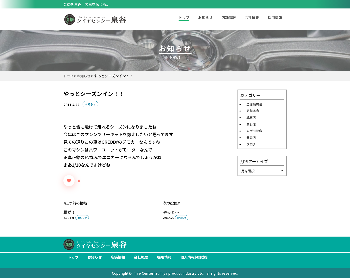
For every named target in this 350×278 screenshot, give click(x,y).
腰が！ (69, 212)
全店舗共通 (254, 104)
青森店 (251, 137)
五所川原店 (254, 131)
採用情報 (275, 17)
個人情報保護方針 (194, 257)
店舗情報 (228, 17)
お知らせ (205, 17)
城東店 (251, 117)
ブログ (251, 144)
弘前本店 (252, 110)
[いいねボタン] (69, 180)
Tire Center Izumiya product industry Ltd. (169, 273)
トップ (73, 257)
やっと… (171, 212)
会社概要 (252, 17)
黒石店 (251, 124)
